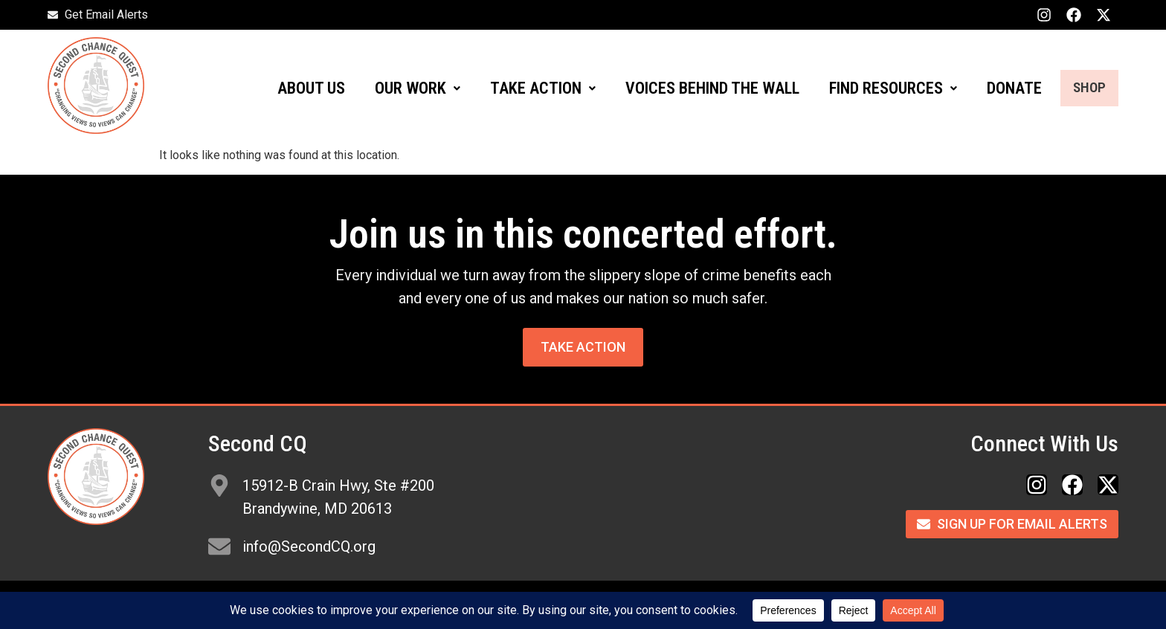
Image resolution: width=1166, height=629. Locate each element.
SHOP (1081, 88)
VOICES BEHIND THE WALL (696, 88)
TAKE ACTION (526, 88)
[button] (401, 88)
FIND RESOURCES (877, 88)
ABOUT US (295, 88)
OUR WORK (401, 88)
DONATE (997, 88)
